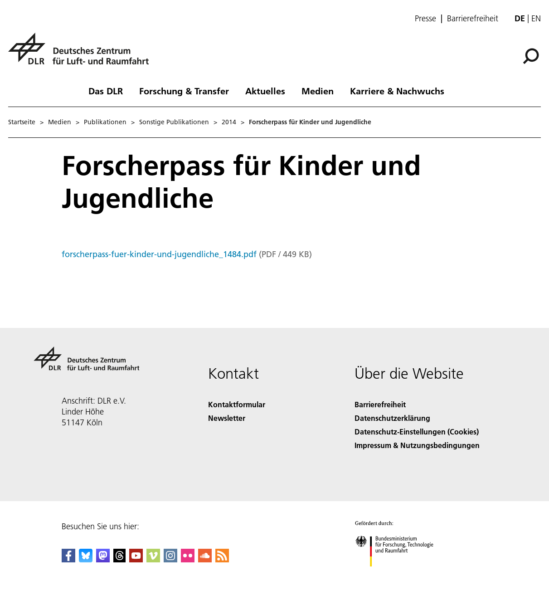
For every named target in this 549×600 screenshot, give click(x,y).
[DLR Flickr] (187, 559)
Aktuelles (265, 91)
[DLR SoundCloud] (205, 559)
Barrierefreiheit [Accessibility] (380, 404)
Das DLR (105, 91)
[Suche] (531, 56)
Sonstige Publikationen (174, 122)
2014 (229, 122)
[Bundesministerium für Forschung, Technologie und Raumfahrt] (399, 574)
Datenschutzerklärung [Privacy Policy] (392, 418)
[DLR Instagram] (170, 559)
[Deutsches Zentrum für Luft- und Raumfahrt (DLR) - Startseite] (82, 54)
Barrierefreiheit (472, 19)
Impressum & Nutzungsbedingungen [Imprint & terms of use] (417, 445)
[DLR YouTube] (136, 559)
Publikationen (105, 122)
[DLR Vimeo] (153, 559)
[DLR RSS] (222, 559)
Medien (317, 91)
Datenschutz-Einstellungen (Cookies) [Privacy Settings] (417, 431)
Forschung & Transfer (184, 91)
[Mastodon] (103, 559)
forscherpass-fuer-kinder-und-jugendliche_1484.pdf (159, 254)
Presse (425, 19)
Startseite (21, 122)
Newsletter (226, 418)
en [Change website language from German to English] (536, 18)
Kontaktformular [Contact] (236, 404)
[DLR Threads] (119, 559)
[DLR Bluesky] (85, 559)
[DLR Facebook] (68, 559)
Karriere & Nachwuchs (397, 91)
